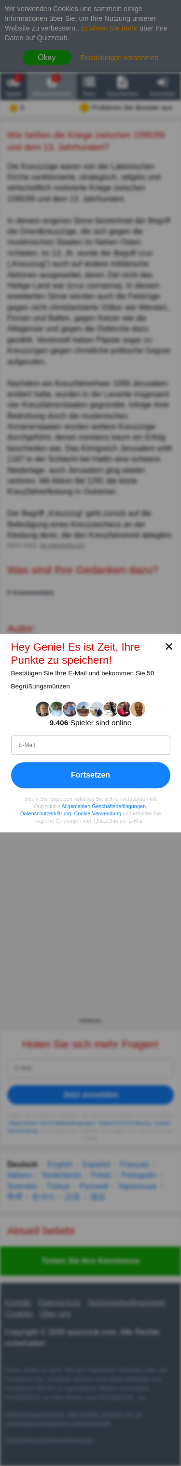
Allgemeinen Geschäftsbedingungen (104, 806)
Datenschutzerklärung (45, 813)
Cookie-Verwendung (97, 813)
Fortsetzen (90, 775)
